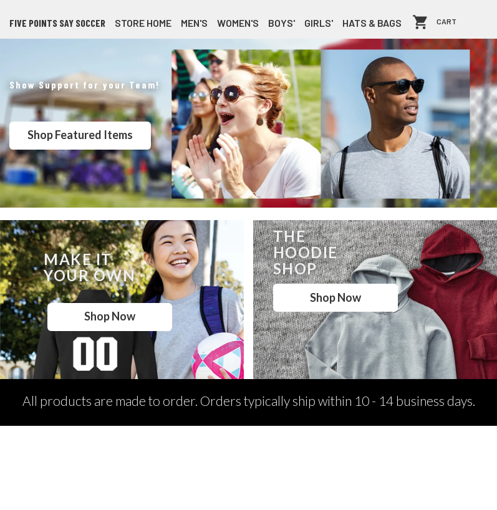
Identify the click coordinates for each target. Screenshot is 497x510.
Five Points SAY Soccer (57, 23)
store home (143, 23)
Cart (446, 22)
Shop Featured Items (80, 135)
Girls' (318, 23)
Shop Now (109, 316)
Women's (238, 23)
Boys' (281, 23)
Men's (194, 23)
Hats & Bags (372, 23)
